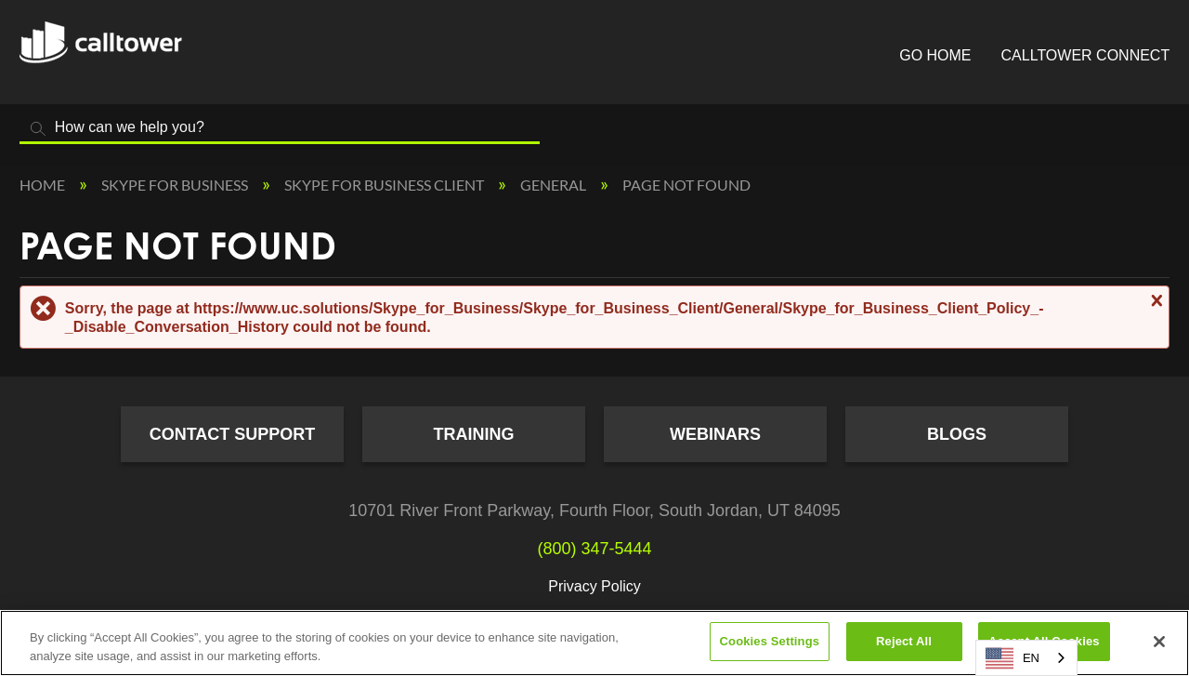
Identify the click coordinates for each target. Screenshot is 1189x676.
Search (38, 128)
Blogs (956, 434)
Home (44, 184)
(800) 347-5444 (594, 548)
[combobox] (1026, 658)
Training (474, 434)
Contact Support (233, 434)
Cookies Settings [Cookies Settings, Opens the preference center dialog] (770, 641)
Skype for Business (176, 184)
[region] (594, 643)
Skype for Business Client (385, 184)
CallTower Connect (1085, 55)
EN (1012, 658)
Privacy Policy (594, 586)
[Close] (1159, 641)
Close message (1154, 300)
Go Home (935, 55)
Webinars (715, 434)
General (554, 184)
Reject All (904, 641)
